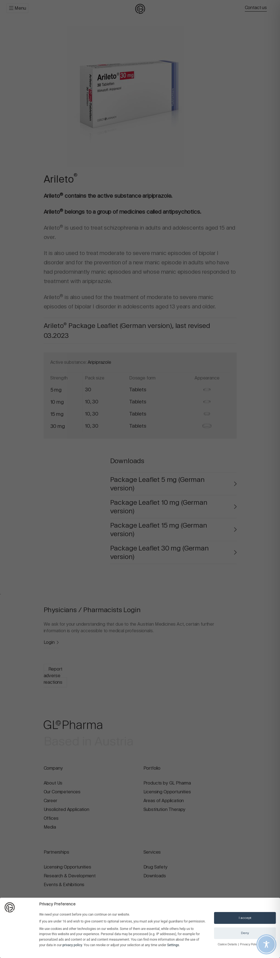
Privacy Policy (250, 944)
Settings (173, 945)
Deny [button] (245, 933)
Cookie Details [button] (227, 944)
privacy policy (72, 945)
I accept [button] (245, 918)
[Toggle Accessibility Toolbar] (266, 944)
